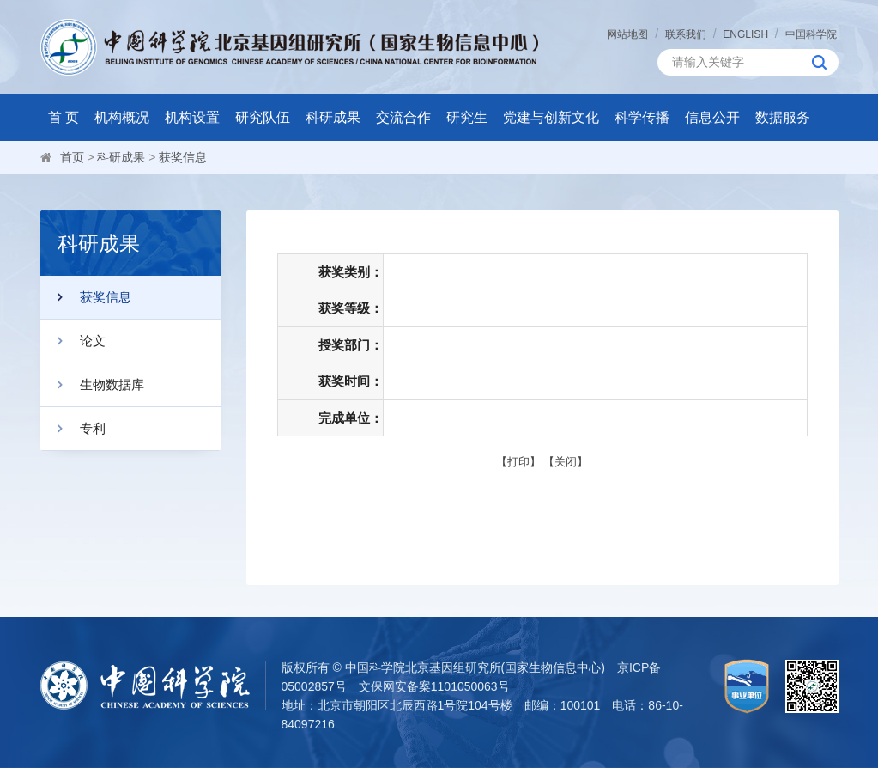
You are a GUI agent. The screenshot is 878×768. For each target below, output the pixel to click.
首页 (72, 157)
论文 (73, 341)
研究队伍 (262, 117)
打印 (518, 461)
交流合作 (403, 117)
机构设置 (192, 117)
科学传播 (642, 117)
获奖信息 (183, 157)
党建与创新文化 (551, 117)
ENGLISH (745, 34)
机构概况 (121, 117)
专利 (73, 428)
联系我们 (685, 34)
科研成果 (333, 117)
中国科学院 (811, 34)
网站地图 (627, 34)
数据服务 (782, 117)
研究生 (466, 117)
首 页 (63, 117)
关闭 (565, 461)
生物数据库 (92, 384)
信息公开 (712, 117)
